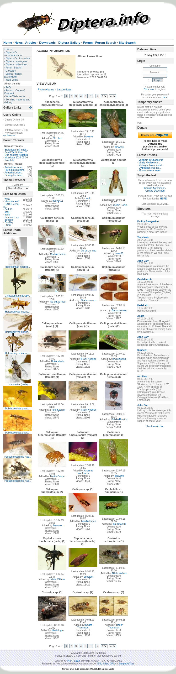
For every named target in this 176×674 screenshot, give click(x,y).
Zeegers (9, 220)
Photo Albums (46, 89)
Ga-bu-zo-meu (57, 254)
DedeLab (142, 305)
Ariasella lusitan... (14, 172)
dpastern (88, 576)
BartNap (9, 222)
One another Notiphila (16, 155)
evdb (7, 214)
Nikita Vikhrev (57, 579)
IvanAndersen (88, 521)
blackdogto (58, 630)
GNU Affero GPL (106, 663)
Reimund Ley (12, 217)
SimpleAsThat (126, 663)
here (165, 97)
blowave (88, 136)
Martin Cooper (57, 476)
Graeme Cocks (120, 205)
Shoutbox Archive (155, 426)
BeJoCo (9, 209)
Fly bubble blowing (15, 170)
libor (7, 212)
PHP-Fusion (73, 661)
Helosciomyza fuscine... (17, 311)
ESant (8, 225)
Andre (140, 316)
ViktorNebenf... (13, 201)
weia (7, 199)
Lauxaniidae (64, 89)
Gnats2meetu (144, 279)
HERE (163, 198)
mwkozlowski (119, 359)
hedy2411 (58, 200)
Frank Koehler (88, 359)
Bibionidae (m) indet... (16, 149)
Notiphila (9, 160)
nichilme (142, 376)
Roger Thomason (84, 626)
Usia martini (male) (18, 384)
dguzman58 (119, 524)
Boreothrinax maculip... (17, 267)
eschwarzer (9, 135)
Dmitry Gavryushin (148, 221)
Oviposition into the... (150, 168)
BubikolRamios (120, 419)
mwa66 (119, 253)
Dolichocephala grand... (17, 408)
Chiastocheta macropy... (17, 295)
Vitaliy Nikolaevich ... (150, 162)
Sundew (141, 350)
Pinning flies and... (14, 175)
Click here (149, 89)
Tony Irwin (143, 237)
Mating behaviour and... (151, 165)
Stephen (57, 138)
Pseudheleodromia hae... (17, 456)
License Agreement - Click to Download (155, 189)
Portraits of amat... (14, 167)
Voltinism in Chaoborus (151, 160)
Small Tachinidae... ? (16, 152)
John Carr (143, 261)
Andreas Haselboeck (85, 472)
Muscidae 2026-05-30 (16, 157)
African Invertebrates (149, 170)
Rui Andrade (57, 361)
